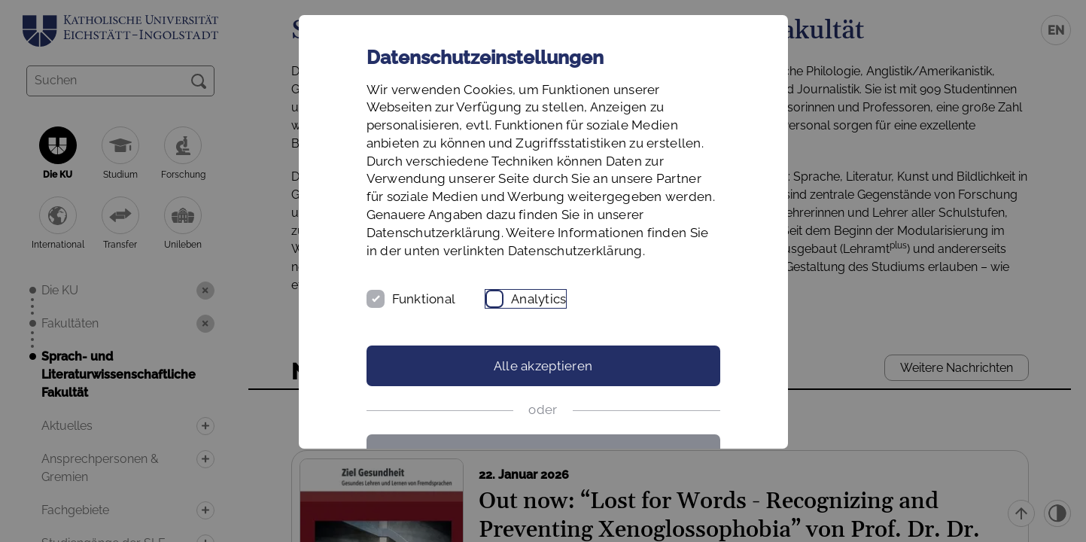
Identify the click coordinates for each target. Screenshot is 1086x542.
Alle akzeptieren (543, 365)
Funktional (424, 298)
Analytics (538, 298)
